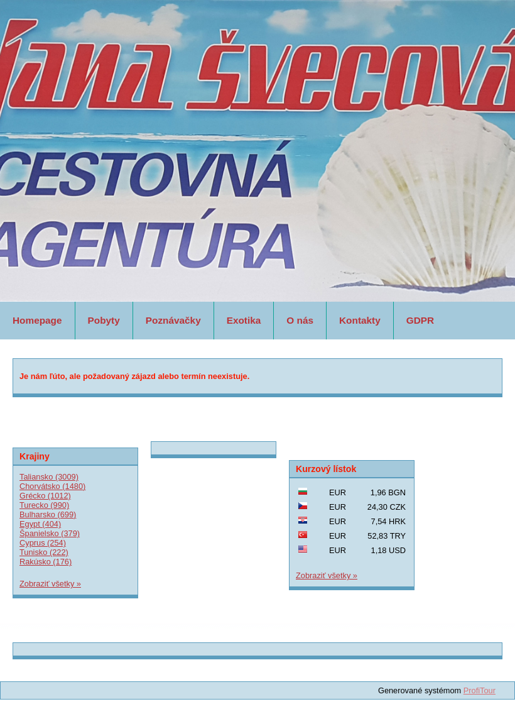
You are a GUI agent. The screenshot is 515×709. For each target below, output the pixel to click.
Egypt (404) (40, 524)
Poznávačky (173, 320)
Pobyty (104, 320)
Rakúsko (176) (45, 561)
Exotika (244, 320)
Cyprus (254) (42, 542)
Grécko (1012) (45, 495)
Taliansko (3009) (49, 476)
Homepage (37, 320)
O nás (299, 320)
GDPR (420, 320)
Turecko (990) (44, 505)
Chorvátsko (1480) (52, 486)
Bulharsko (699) (47, 514)
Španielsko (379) (49, 533)
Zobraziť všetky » (50, 583)
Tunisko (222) (43, 552)
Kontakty (360, 320)
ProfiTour (480, 690)
